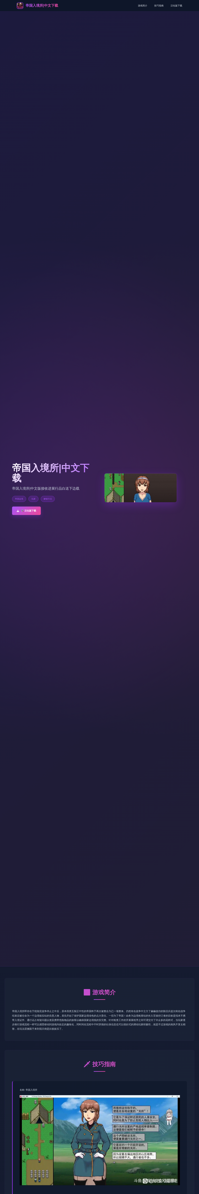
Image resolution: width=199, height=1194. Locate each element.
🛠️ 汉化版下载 (26, 510)
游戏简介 (142, 5)
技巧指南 (159, 5)
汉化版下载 (176, 5)
